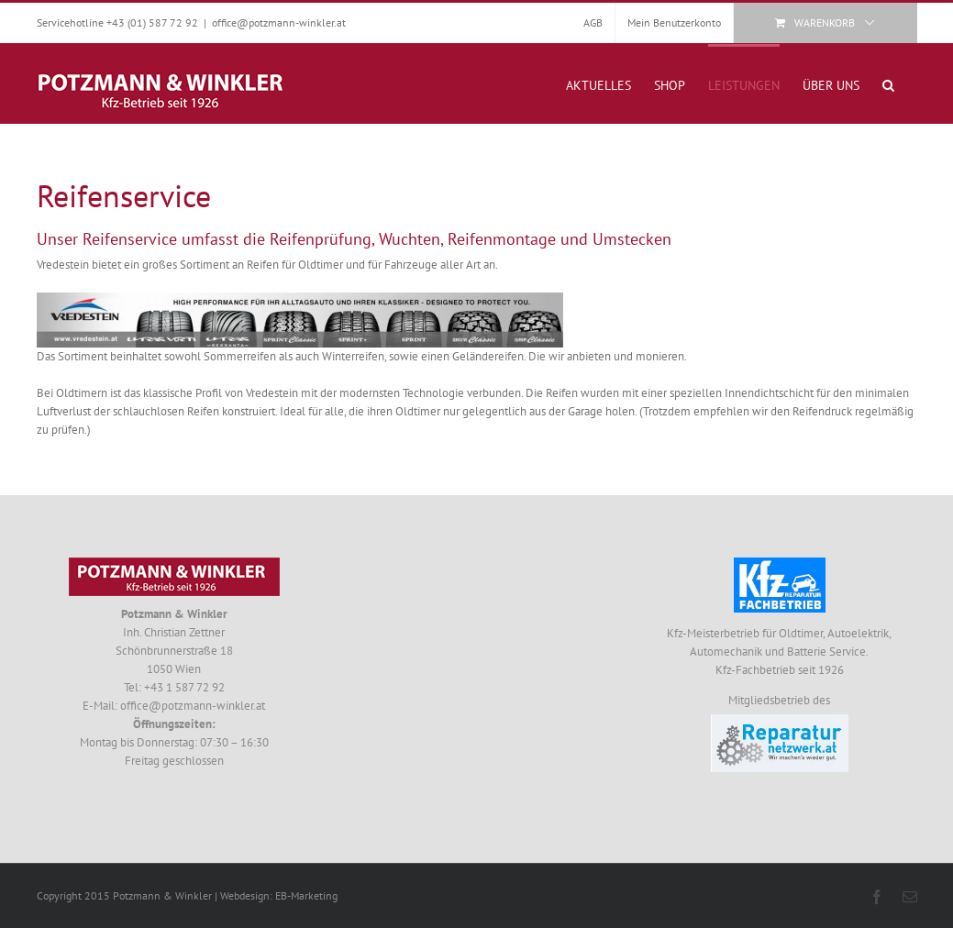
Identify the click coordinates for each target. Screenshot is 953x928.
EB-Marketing (306, 895)
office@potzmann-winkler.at (279, 22)
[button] (888, 83)
